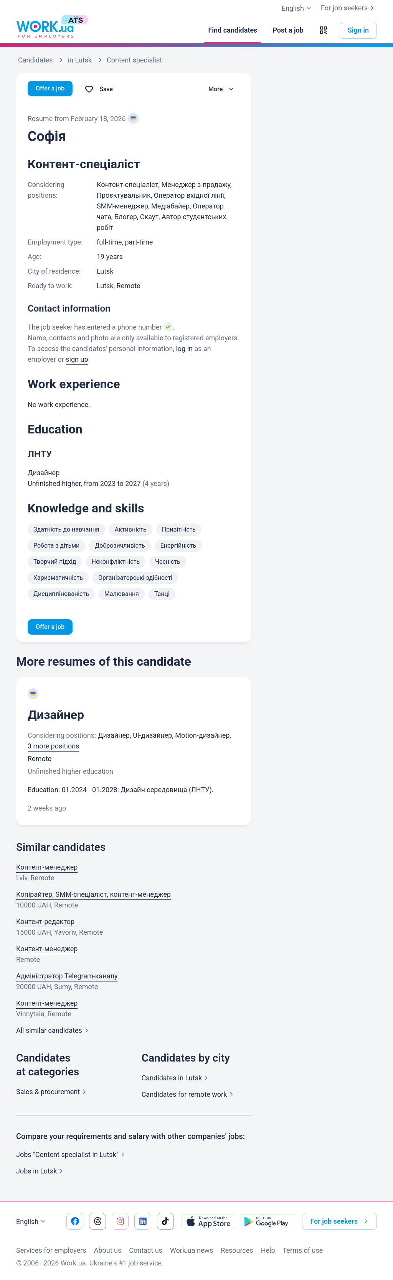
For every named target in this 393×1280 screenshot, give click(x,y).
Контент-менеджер (47, 869)
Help (268, 1250)
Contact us (145, 1250)
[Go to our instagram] (120, 1221)
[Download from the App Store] (208, 1221)
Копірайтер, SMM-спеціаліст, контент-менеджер (93, 896)
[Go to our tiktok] (165, 1221)
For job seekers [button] (340, 1221)
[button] (323, 30)
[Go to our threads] (97, 1221)
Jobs (41, 1172)
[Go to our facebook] (74, 1221)
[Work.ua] (45, 30)
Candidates (176, 1079)
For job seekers (349, 8)
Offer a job (52, 89)
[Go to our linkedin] (142, 1221)
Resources (237, 1250)
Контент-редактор (45, 923)
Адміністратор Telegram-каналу (66, 977)
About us (108, 1250)
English (32, 1221)
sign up (77, 359)
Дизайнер (56, 716)
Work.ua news (191, 1250)
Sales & (52, 1093)
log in (184, 349)
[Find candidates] (232, 30)
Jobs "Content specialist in (72, 1156)
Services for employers (51, 1250)
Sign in (358, 30)
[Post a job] (288, 30)
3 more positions (53, 747)
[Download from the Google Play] (267, 1221)
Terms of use (303, 1250)
